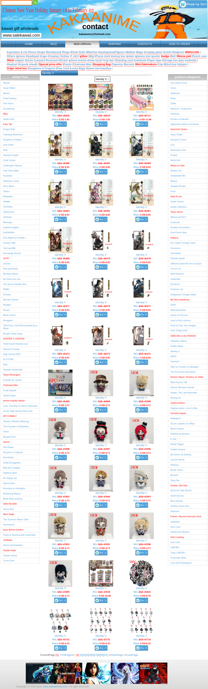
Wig (91, 56)
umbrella (190, 60)
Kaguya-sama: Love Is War (183, 408)
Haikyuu (174, 238)
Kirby (173, 98)
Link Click (175, 542)
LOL (172, 144)
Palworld (174, 511)
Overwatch (175, 253)
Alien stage (8, 514)
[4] (87, 654)
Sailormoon (8, 212)
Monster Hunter (10, 299)
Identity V (102, 79)
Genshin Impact (178, 413)
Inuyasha (7, 175)
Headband (32, 56)
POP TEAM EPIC (179, 330)
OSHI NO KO (177, 496)
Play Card (63, 68)
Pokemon (8, 196)
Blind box (170, 64)
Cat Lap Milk (9, 248)
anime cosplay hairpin (14, 400)
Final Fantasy (9, 98)
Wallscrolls (192, 52)
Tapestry (117, 64)
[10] (105, 654)
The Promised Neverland (182, 372)
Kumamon (175, 248)
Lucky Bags (77, 68)
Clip (160, 64)
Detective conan (11, 181)
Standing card (124, 60)
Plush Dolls (78, 52)
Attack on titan (177, 165)
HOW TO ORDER (179, 44)
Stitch (173, 304)
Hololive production (180, 434)
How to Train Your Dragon (183, 325)
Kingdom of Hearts (12, 139)
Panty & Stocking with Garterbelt (19, 535)
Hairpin (182, 64)
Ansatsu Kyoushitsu (180, 227)
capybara (175, 521)
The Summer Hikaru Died (15, 519)
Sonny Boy (8, 509)
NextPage (117, 654)
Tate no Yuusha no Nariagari (184, 367)
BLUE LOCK (176, 470)
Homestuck (8, 524)
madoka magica (11, 227)
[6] (92, 654)
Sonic (173, 88)
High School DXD (12, 354)
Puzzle (67, 64)
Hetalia (6, 201)
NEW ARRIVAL (82, 44)
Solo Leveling (177, 537)
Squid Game (9, 395)
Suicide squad (177, 258)
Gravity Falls (9, 243)
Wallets (130, 52)
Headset (12, 64)
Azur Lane (175, 527)
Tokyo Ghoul (176, 212)
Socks (29, 60)
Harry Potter (176, 134)
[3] (84, 654)
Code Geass (9, 160)
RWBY (6, 289)
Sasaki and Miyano (179, 532)
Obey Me (175, 480)
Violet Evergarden (12, 462)
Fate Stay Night (10, 170)
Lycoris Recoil (177, 459)
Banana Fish (9, 437)
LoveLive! (175, 222)
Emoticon (175, 284)
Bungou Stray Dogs (13, 333)
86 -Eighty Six (10, 478)
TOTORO (8, 207)
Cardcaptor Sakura (12, 165)
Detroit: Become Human (182, 387)
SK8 (5, 364)
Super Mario (9, 88)
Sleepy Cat (175, 170)
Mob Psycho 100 (178, 382)
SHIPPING (114, 44)
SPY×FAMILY (10, 416)
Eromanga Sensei (12, 253)
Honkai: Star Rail (178, 485)
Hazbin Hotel (9, 550)
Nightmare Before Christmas (184, 124)
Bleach (6, 93)
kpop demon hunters (13, 529)
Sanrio (6, 442)
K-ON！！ (175, 439)
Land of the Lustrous (180, 320)
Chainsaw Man (82, 64)
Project (173, 155)
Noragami (8, 320)
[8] (98, 654)
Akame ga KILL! (178, 217)
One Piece (8, 103)
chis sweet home (178, 83)
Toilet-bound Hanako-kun (15, 344)
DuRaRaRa (9, 232)
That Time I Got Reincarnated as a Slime (20, 327)
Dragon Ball (9, 129)
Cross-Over (8, 560)
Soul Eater (8, 144)
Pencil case (199, 56)
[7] (95, 654)
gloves (21, 56)
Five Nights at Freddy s (14, 238)
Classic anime (10, 555)
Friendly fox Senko (12, 380)
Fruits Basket (9, 390)
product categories (187, 77)
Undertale (175, 279)
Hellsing (174, 465)
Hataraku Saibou (178, 341)
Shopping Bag (102, 64)
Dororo (6, 310)
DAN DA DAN (10, 504)
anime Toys (20, 77)
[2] (81, 654)
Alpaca (173, 181)
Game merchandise (99, 68)
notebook (140, 60)
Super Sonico (177, 201)
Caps (44, 56)
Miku (5, 114)
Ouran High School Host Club (17, 411)
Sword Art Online (178, 129)
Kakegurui (175, 418)
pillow (84, 56)
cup (106, 60)
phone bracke (78, 60)
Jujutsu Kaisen (177, 403)
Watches (92, 52)
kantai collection (178, 207)
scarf (99, 60)
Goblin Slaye (176, 346)
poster (156, 56)
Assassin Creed (178, 139)
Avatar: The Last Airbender (183, 392)
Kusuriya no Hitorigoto (14, 488)
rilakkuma (175, 93)
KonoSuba (8, 457)
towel (91, 60)
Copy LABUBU (177, 552)
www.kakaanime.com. (55, 686)
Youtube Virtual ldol (12, 369)
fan (112, 60)
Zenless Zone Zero (179, 506)
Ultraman (175, 114)
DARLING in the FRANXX (183, 336)
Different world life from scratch (185, 263)
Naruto (6, 83)
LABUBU (174, 547)
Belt (173, 56)
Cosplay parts (153, 52)
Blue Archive (176, 501)
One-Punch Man (178, 232)
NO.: (61, 115)
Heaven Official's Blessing (16, 421)
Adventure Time (178, 150)
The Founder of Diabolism (16, 426)
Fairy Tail (7, 124)
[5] (90, 654)
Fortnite (7, 294)
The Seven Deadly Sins (14, 284)
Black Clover (9, 315)
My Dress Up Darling (180, 454)
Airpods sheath (28, 64)
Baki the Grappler (12, 468)
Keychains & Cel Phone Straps (26, 52)
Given (6, 431)
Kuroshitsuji (9, 108)
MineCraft (175, 160)
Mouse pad (184, 56)
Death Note (8, 119)
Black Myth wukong (12, 498)
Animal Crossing (11, 349)
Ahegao (7, 304)
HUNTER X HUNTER (14, 338)
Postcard (52, 60)
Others (11, 56)
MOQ (53, 44)
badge (165, 56)
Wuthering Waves (12, 493)
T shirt (75, 56)
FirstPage (66, 654)
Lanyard (40, 60)
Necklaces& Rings (58, 52)
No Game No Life (11, 279)
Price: (60, 119)
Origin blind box (17, 68)
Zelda (173, 103)
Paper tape (154, 60)
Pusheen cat (176, 289)
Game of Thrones (179, 315)
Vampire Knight (10, 155)
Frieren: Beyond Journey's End (185, 516)
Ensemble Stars (178, 557)
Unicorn (7, 263)
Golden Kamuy (177, 449)
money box (119, 56)
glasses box (143, 56)
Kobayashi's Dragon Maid (183, 294)
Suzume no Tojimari (13, 452)
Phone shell (102, 56)
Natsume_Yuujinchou (181, 108)
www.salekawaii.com (21, 35)
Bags (140, 52)
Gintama (7, 217)
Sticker (63, 60)
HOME (29, 44)
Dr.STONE (8, 359)
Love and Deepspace (181, 563)
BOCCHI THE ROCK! (181, 490)
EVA (5, 150)
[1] (77, 654)
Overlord (174, 361)
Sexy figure (8, 186)
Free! (173, 191)
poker (130, 56)
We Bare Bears (10, 274)
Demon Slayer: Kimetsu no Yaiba (186, 377)
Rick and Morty (10, 268)
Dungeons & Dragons (41, 68)
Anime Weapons (174, 52)
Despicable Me (177, 175)
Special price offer (50, 64)
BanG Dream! (177, 428)
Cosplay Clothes (59, 56)
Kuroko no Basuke (179, 119)
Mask (10, 60)
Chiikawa (7, 540)
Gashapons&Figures (112, 52)
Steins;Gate (9, 483)
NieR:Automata (178, 310)
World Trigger (177, 444)
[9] (101, 654)
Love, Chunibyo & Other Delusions (20, 406)
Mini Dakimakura (145, 64)
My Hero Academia (179, 299)
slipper (19, 60)
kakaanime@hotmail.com (94, 34)
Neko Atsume (177, 274)
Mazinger (7, 222)
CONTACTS (145, 44)
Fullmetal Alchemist (12, 134)
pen (181, 60)
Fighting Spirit (10, 473)
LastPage (132, 654)
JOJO (6, 258)
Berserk (129, 64)
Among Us (175, 398)
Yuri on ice (175, 268)
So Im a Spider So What (182, 423)
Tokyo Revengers (11, 375)
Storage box (170, 60)
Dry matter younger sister (183, 243)
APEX (173, 356)
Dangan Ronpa (177, 186)
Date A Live (176, 196)
